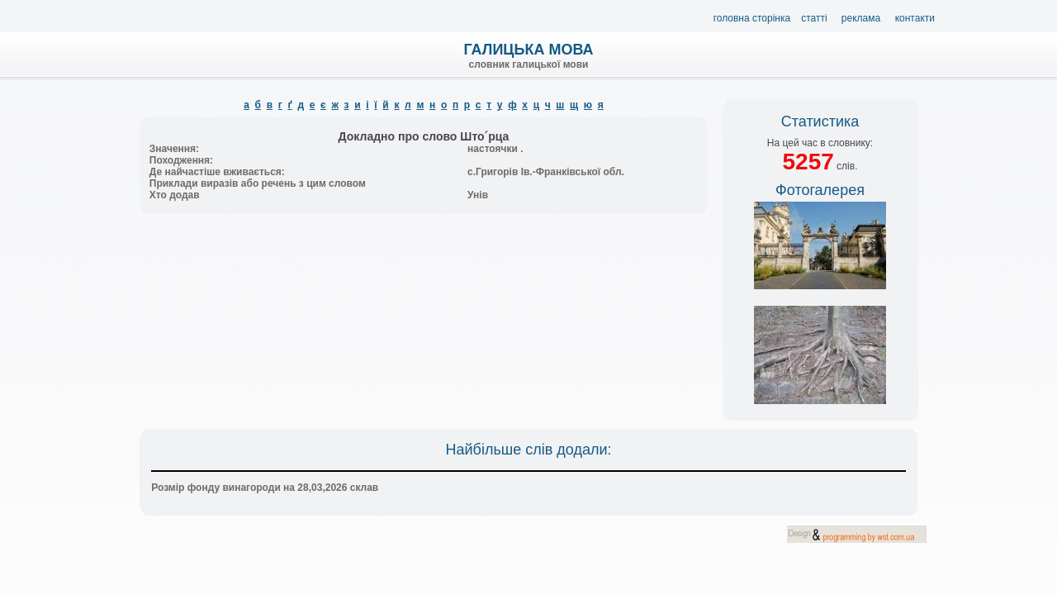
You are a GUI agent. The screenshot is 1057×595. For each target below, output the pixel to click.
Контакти (915, 18)
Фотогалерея (820, 190)
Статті (814, 18)
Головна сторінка (752, 18)
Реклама (860, 18)
